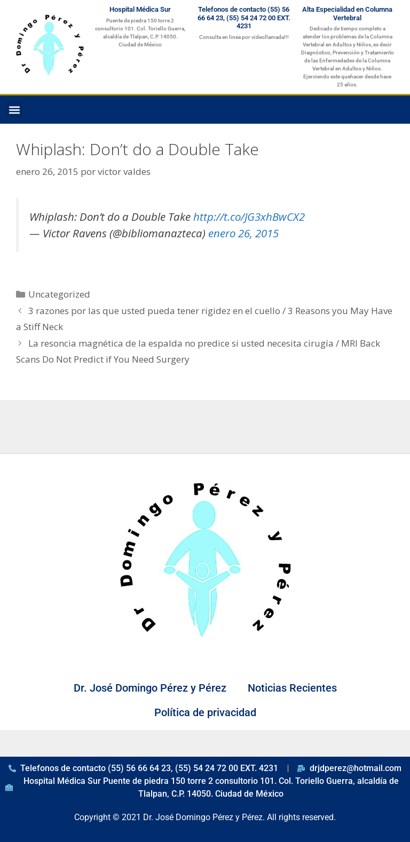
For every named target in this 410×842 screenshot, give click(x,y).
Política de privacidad (205, 712)
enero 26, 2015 (243, 233)
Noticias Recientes (292, 687)
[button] (14, 109)
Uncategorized (59, 294)
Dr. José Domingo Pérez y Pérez (150, 687)
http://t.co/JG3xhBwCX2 (249, 216)
